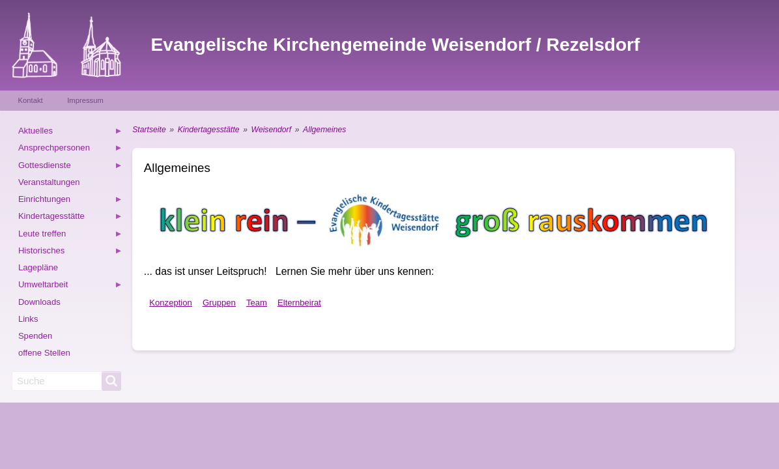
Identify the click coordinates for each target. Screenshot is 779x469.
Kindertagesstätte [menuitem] (70, 218)
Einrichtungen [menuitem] (70, 201)
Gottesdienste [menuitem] (70, 167)
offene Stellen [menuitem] (44, 353)
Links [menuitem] (28, 319)
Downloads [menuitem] (39, 302)
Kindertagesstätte (209, 129)
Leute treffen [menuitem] (70, 235)
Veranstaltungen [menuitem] (49, 182)
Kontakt (30, 100)
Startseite (148, 129)
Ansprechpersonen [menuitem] (70, 149)
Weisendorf (271, 129)
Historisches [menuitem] (70, 252)
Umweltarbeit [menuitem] (70, 286)
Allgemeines (324, 129)
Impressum (85, 100)
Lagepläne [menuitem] (38, 267)
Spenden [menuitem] (35, 336)
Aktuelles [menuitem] (70, 132)
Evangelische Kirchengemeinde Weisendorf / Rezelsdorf (395, 45)
